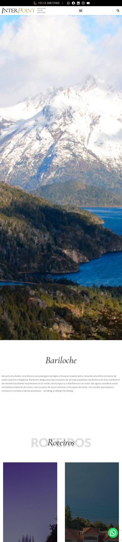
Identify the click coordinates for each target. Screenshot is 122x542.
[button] (80, 10)
